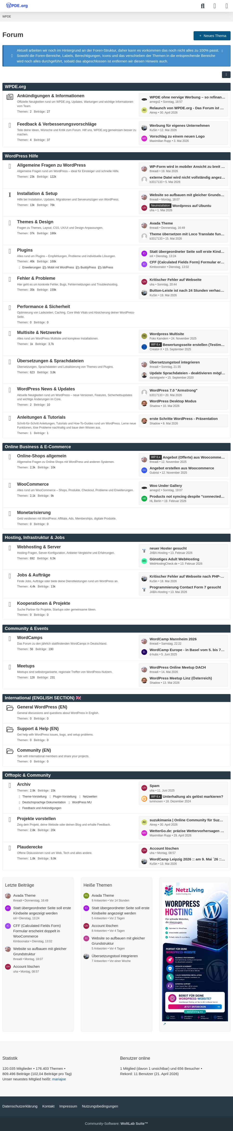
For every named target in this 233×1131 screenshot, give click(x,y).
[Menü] (227, 6)
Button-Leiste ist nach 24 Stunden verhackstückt (187, 290)
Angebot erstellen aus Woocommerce (182, 468)
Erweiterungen (31, 267)
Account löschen (164, 848)
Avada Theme (161, 223)
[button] (226, 74)
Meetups (26, 666)
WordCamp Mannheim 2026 (173, 639)
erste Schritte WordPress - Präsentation (184, 419)
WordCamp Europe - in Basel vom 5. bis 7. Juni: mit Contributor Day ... (187, 650)
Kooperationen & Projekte (43, 603)
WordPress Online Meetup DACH (178, 667)
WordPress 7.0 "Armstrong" (173, 390)
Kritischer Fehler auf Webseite (176, 280)
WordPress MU (82, 802)
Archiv (24, 784)
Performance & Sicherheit (43, 306)
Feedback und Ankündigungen (41, 808)
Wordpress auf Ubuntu (191, 206)
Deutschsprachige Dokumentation (44, 802)
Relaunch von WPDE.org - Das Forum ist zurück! (187, 108)
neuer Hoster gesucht (168, 548)
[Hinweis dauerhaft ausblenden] (223, 51)
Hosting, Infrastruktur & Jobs (35, 537)
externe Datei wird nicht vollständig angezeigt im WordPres (187, 177)
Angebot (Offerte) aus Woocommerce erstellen (194, 457)
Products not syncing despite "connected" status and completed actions (187, 496)
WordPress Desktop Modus (173, 401)
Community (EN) (34, 750)
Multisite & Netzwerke (39, 332)
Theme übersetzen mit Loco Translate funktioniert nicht (187, 234)
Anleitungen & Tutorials (41, 417)
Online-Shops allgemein (41, 456)
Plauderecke (30, 847)
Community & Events (26, 628)
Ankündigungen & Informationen (50, 95)
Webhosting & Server (39, 546)
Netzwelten (90, 796)
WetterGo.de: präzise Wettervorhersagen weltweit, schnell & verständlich (187, 831)
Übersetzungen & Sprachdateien (50, 360)
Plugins (25, 250)
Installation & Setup (37, 193)
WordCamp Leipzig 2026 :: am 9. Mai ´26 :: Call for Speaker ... (187, 859)
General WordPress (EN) (42, 707)
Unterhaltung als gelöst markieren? (193, 796)
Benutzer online (135, 1058)
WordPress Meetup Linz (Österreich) (181, 678)
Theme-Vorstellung (34, 796)
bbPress (108, 267)
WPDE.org (15, 86)
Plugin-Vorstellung (64, 796)
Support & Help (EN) (38, 728)
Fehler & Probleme (36, 278)
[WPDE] (16, 5)
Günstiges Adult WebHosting (174, 559)
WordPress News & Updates (46, 389)
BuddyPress (88, 267)
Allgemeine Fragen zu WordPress (51, 165)
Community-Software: (116, 1123)
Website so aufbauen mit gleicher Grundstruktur (187, 195)
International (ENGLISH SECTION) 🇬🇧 (43, 698)
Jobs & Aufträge (33, 575)
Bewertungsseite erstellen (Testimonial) (194, 345)
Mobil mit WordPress (60, 267)
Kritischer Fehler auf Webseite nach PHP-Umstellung (187, 576)
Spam (154, 786)
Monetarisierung (34, 512)
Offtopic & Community (28, 775)
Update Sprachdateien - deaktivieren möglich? (187, 373)
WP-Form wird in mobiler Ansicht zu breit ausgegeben (187, 166)
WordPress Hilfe (21, 156)
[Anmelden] (215, 6)
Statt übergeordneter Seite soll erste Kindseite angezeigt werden (187, 251)
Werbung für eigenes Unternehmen (180, 125)
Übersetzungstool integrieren (175, 362)
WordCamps (30, 637)
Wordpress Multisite (167, 334)
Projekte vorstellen (36, 818)
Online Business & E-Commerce (38, 446)
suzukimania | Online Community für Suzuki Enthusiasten (187, 820)
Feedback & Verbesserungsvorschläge (56, 124)
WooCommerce (33, 484)
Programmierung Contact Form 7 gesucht (185, 587)
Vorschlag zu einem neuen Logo (177, 136)
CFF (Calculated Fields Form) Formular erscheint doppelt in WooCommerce (187, 262)
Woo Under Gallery (166, 486)
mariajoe (59, 1079)
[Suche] (203, 6)
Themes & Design (35, 221)
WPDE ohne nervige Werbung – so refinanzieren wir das (187, 97)
